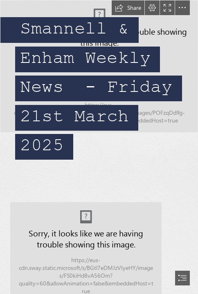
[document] (99, 147)
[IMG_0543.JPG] (99, 83)
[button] (128, 7)
